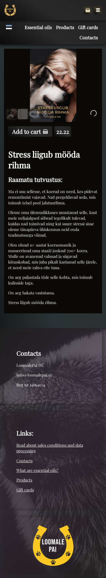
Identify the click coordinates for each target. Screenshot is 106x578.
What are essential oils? (37, 470)
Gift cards (25, 490)
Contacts (24, 460)
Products (24, 480)
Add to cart (30, 131)
